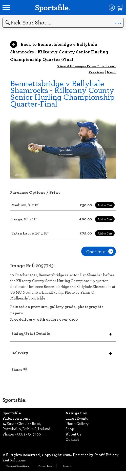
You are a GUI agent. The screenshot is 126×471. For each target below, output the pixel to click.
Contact (72, 439)
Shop (70, 428)
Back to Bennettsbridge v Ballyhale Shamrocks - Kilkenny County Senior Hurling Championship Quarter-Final (59, 51)
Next (111, 72)
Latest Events (77, 418)
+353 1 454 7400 (28, 433)
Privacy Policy (46, 465)
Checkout (99, 251)
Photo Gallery (77, 423)
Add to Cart (105, 205)
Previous (96, 72)
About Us (73, 433)
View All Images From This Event (86, 66)
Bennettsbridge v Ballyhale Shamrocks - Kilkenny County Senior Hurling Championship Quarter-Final (62, 93)
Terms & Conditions (17, 465)
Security (68, 465)
